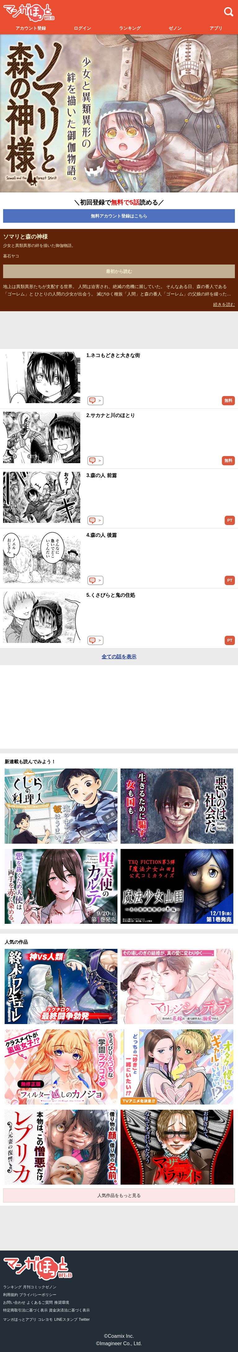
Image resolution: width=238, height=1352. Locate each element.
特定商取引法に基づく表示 (25, 1310)
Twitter (84, 1319)
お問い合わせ (14, 1302)
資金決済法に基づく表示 (69, 1310)
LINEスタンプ (65, 1319)
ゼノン (175, 28)
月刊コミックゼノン (39, 1287)
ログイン (82, 28)
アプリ (216, 28)
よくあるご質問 (40, 1302)
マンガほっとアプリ (20, 1319)
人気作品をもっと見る (119, 1195)
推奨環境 (61, 1302)
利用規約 (10, 1295)
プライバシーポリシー (37, 1295)
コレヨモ (45, 1319)
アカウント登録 (30, 28)
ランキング (130, 28)
